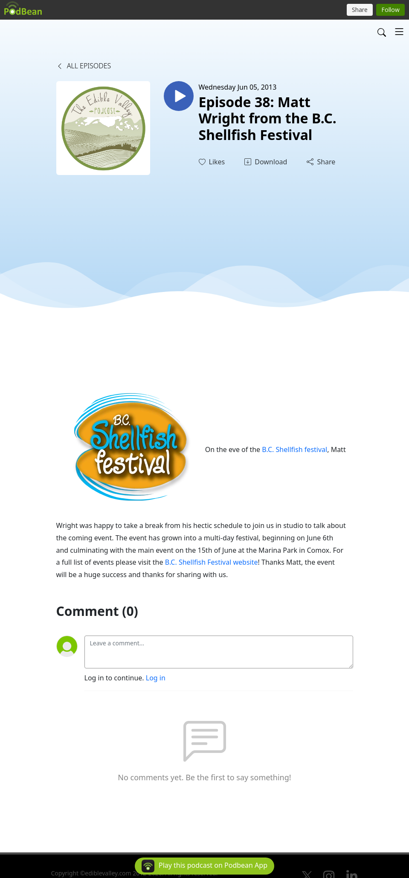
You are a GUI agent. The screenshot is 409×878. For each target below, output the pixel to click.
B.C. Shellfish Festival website (211, 562)
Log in (155, 678)
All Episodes (83, 65)
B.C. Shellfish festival (294, 449)
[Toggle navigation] (399, 31)
